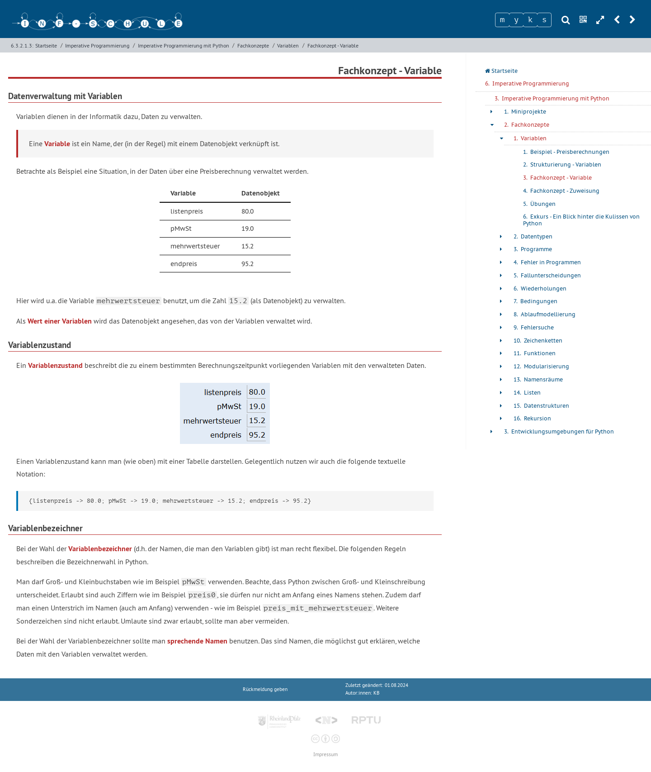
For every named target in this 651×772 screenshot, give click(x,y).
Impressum (325, 755)
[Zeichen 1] (502, 20)
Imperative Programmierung (97, 45)
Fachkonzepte (253, 45)
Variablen (288, 45)
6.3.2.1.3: (22, 45)
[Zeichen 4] (544, 20)
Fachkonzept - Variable (333, 45)
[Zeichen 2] (516, 20)
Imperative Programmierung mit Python (183, 45)
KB (376, 693)
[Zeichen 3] (530, 20)
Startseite (46, 45)
